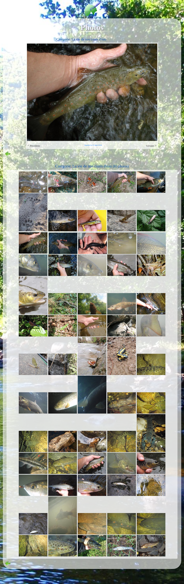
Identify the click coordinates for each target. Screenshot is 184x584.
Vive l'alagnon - (73, 576)
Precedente (34, 145)
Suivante (151, 145)
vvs (78, 576)
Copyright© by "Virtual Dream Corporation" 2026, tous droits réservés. (98, 576)
